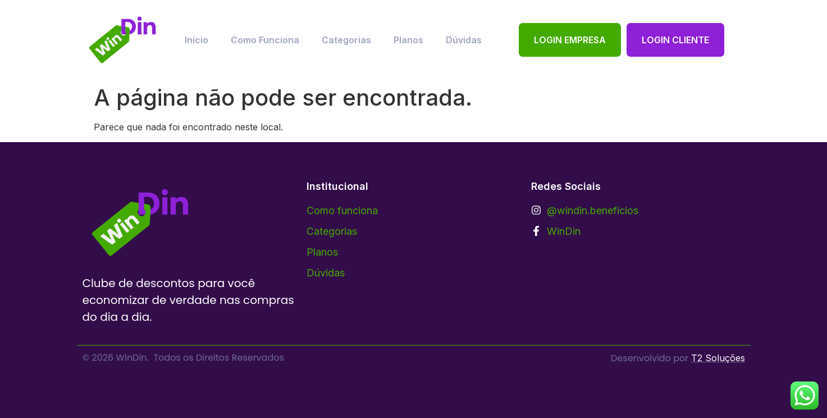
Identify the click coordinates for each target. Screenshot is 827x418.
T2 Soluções (718, 358)
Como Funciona (265, 40)
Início (196, 40)
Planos (408, 40)
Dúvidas (464, 40)
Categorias (346, 40)
